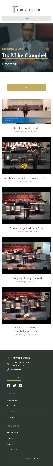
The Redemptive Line (26, 331)
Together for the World (26, 128)
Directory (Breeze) (13, 406)
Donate (9, 444)
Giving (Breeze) (12, 412)
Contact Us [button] (14, 377)
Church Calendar (13, 400)
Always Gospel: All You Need (26, 228)
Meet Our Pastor (12, 450)
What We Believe (13, 432)
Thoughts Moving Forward (26, 278)
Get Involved (11, 418)
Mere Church (36, 458)
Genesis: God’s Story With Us (26, 327)
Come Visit (10, 438)
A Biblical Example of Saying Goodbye (26, 178)
